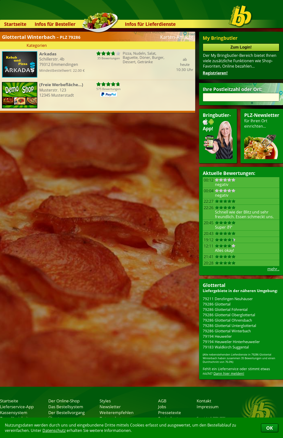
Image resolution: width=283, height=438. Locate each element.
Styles (105, 401)
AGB (162, 401)
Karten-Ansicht (176, 37)
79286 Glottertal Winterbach (227, 330)
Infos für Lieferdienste (150, 24)
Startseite (15, 24)
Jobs (162, 406)
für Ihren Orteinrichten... (261, 135)
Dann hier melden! (228, 373)
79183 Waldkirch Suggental (226, 347)
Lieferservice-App (17, 406)
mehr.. (273, 269)
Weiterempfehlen (116, 412)
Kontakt (204, 401)
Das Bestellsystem (65, 406)
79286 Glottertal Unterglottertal (229, 325)
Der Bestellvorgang (66, 412)
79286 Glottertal (217, 304)
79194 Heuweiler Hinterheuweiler (231, 341)
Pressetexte (169, 412)
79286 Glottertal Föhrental (225, 309)
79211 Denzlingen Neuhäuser (228, 298)
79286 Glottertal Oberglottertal (229, 314)
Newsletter (110, 406)
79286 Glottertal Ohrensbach (227, 320)
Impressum (208, 406)
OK (269, 428)
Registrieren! (215, 73)
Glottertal (214, 285)
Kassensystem (13, 412)
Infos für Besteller (55, 24)
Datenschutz (54, 430)
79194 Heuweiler (217, 336)
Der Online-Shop (64, 401)
